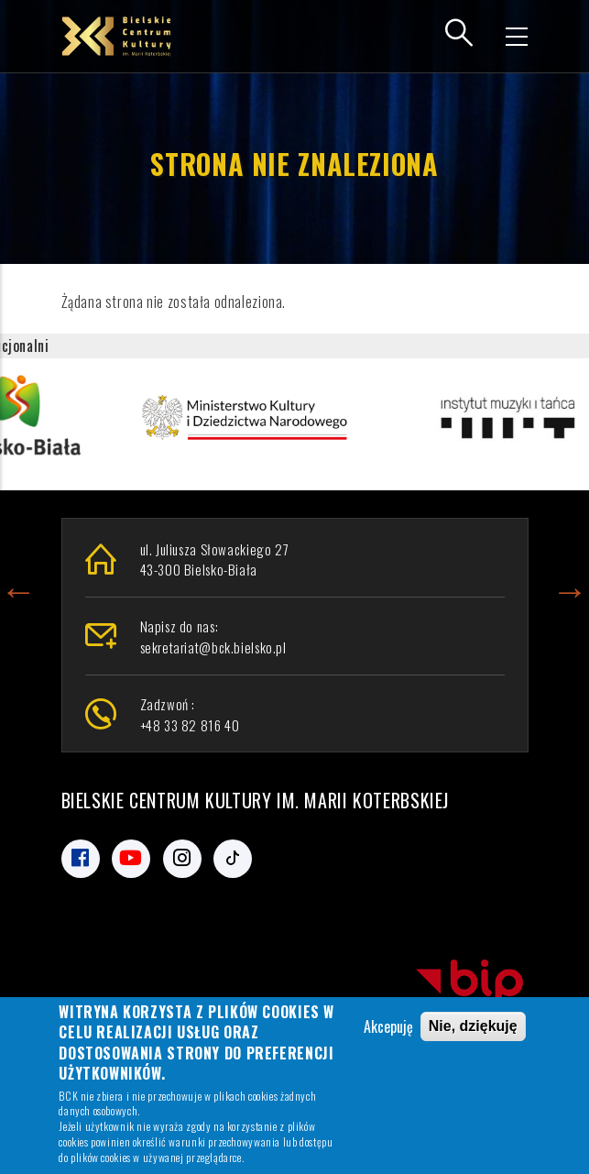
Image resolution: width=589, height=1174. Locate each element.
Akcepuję (388, 1030)
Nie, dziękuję (473, 1029)
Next (569, 587)
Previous (18, 587)
